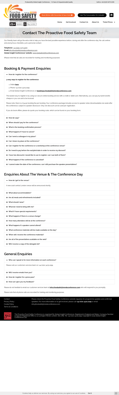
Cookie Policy (9, 304)
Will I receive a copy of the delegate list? (24, 244)
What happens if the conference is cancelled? (26, 160)
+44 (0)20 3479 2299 (107, 2)
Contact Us (84, 22)
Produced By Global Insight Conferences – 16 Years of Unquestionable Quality (49, 2)
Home (59, 22)
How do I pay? (14, 118)
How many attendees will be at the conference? (27, 221)
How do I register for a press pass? (22, 277)
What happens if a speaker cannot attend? (25, 225)
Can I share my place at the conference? (24, 141)
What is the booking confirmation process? (25, 127)
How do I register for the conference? (23, 74)
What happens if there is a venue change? (25, 216)
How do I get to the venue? (19, 180)
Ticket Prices (109, 22)
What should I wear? (16, 202)
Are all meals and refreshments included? (25, 197)
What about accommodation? (20, 193)
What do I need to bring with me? (21, 207)
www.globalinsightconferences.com (46, 53)
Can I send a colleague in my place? (22, 136)
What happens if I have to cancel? (22, 132)
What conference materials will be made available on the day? (33, 230)
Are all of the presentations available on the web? (28, 239)
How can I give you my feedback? (21, 282)
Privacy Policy (9, 302)
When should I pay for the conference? (24, 122)
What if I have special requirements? (23, 211)
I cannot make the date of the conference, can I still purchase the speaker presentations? (43, 164)
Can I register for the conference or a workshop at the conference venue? (37, 146)
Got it (90, 393)
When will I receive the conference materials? (26, 235)
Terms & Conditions (11, 307)
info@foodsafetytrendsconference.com (46, 304)
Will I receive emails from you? (20, 272)
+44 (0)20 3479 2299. (46, 265)
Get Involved (71, 22)
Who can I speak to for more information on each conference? (32, 260)
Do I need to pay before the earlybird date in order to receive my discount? (37, 150)
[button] (59, 74)
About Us (95, 22)
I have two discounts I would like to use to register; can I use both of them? (37, 155)
